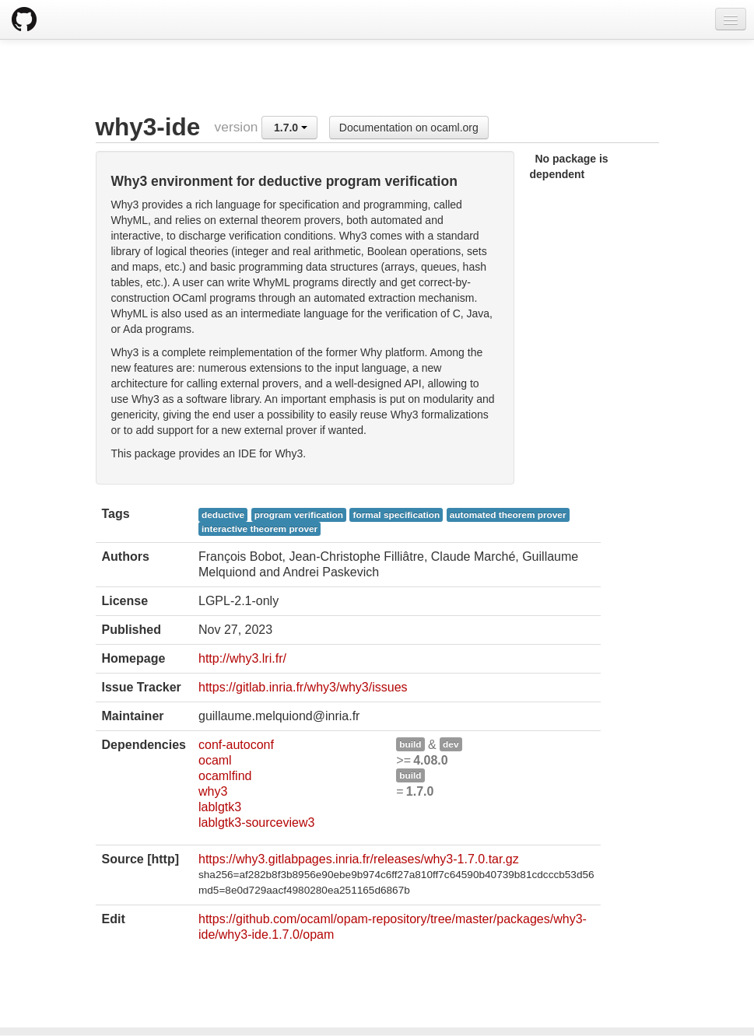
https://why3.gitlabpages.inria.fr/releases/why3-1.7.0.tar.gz (358, 859)
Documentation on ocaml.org (409, 127)
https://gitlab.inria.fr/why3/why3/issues (303, 687)
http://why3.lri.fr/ (242, 658)
